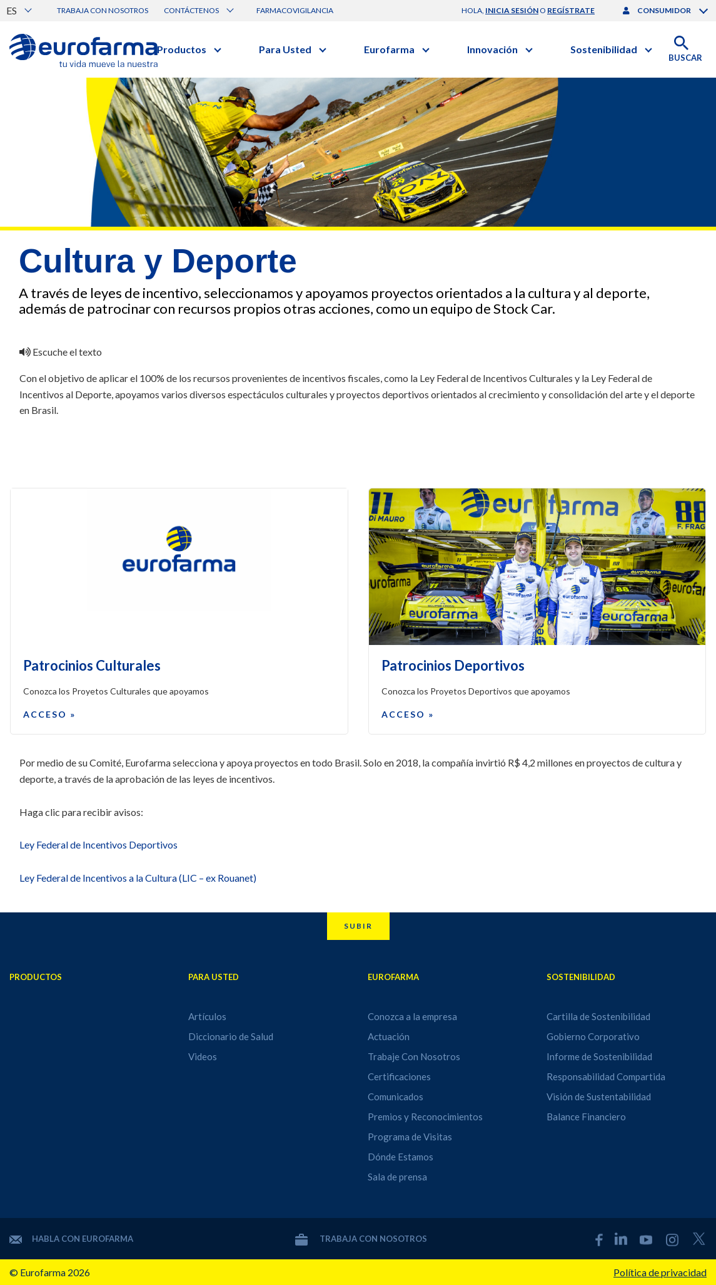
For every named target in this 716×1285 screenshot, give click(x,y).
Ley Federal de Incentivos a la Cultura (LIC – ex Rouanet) (137, 878)
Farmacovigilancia (294, 10)
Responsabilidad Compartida (606, 1076)
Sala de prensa (397, 1176)
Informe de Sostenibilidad (599, 1056)
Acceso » (49, 714)
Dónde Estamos (400, 1156)
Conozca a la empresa (412, 1016)
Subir (358, 926)
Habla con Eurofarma (71, 1238)
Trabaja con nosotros (102, 10)
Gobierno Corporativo (593, 1036)
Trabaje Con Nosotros (414, 1056)
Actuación (389, 1036)
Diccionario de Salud (230, 1036)
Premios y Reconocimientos (425, 1116)
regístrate (571, 10)
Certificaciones (399, 1076)
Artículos (207, 1016)
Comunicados (395, 1096)
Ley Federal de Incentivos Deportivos (98, 844)
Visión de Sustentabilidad (599, 1096)
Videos (202, 1056)
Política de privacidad (660, 1272)
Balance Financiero (586, 1116)
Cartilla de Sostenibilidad (598, 1016)
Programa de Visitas (410, 1136)
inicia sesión (511, 10)
